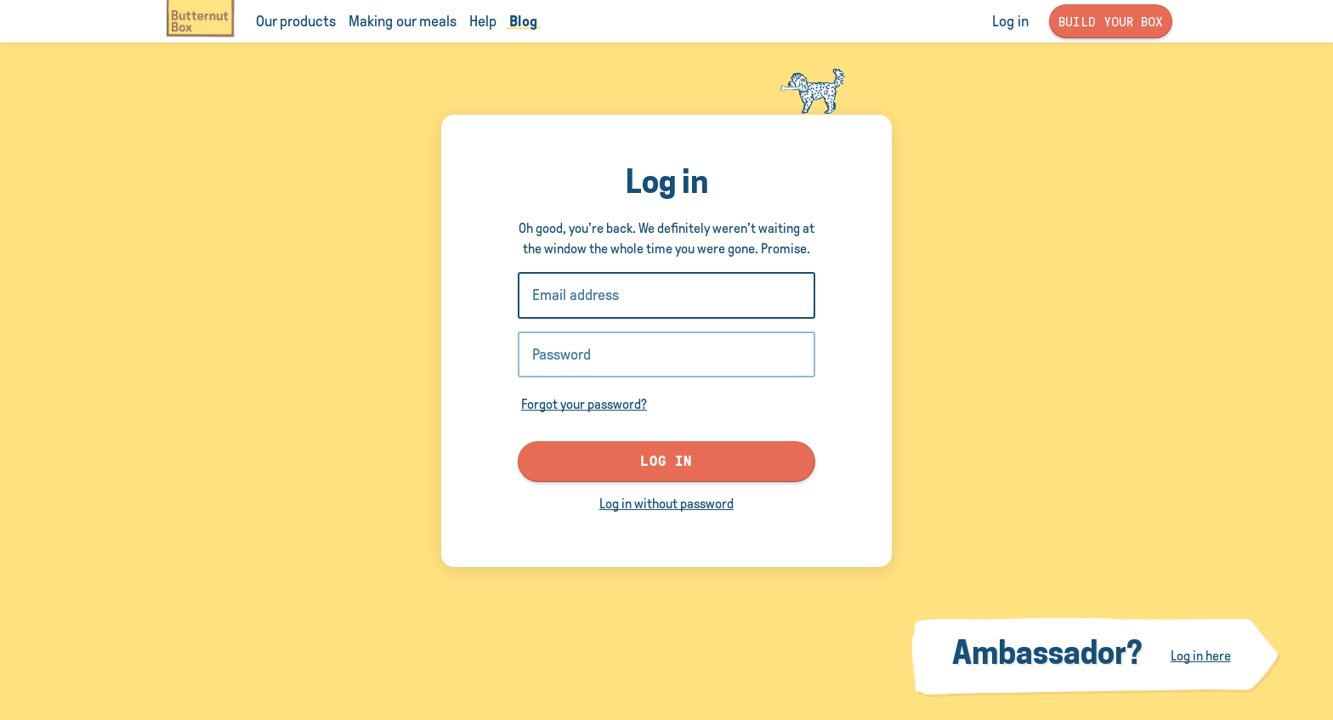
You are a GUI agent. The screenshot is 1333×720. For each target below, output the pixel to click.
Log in (666, 461)
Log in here (1201, 656)
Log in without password (666, 503)
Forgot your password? (584, 404)
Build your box (1110, 21)
